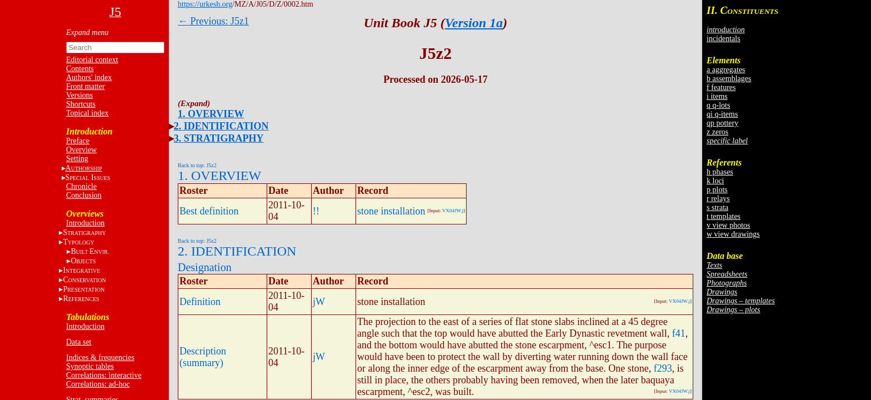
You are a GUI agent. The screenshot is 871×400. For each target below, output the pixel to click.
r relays (718, 198)
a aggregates (726, 70)
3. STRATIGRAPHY (219, 138)
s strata (717, 207)
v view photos (728, 225)
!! (316, 211)
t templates (723, 216)
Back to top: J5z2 (197, 165)
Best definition (209, 211)
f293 (663, 368)
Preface (77, 141)
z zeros (717, 132)
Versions (79, 95)
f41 (678, 333)
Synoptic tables (90, 366)
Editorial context (92, 60)
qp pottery (722, 123)
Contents (80, 68)
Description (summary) (202, 357)
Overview (81, 150)
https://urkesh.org (205, 4)
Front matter (85, 86)
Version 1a (474, 23)
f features (721, 87)
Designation (205, 267)
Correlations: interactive (104, 375)
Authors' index (89, 77)
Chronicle (81, 186)
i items (717, 96)
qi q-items (722, 114)
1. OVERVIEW (211, 113)
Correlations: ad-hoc (98, 384)
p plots (717, 190)
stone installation (391, 211)
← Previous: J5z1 (213, 21)
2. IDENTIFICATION (221, 126)
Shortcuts (81, 104)
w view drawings (733, 234)
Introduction (85, 223)
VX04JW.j (452, 210)
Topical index (87, 113)
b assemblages (729, 78)
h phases (720, 172)
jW (319, 301)
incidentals (723, 38)
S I (88, 177)
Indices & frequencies (100, 357)
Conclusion (84, 195)
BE (90, 251)
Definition (200, 301)
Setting (77, 158)
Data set (78, 342)
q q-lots (718, 105)
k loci (715, 181)
